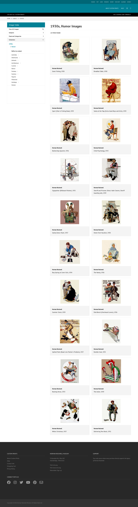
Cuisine (14, 66)
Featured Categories (26, 36)
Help (8, 461)
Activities (14, 55)
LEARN (101, 2)
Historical (14, 79)
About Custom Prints (13, 458)
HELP (122, 8)
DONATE (112, 2)
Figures (14, 77)
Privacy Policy (11, 469)
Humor (14, 47)
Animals (14, 60)
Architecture (15, 63)
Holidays (14, 82)
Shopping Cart (11, 466)
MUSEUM (93, 2)
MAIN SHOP (117, 2)
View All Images (26, 29)
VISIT (97, 2)
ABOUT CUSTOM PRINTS (112, 8)
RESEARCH (106, 2)
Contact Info (10, 463)
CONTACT (129, 2)
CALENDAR (123, 2)
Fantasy (14, 71)
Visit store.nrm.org (55, 468)
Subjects (26, 33)
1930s (11, 44)
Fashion (14, 74)
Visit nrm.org (54, 465)
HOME (8, 18)
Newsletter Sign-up (56, 470)
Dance (13, 68)
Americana (15, 57)
